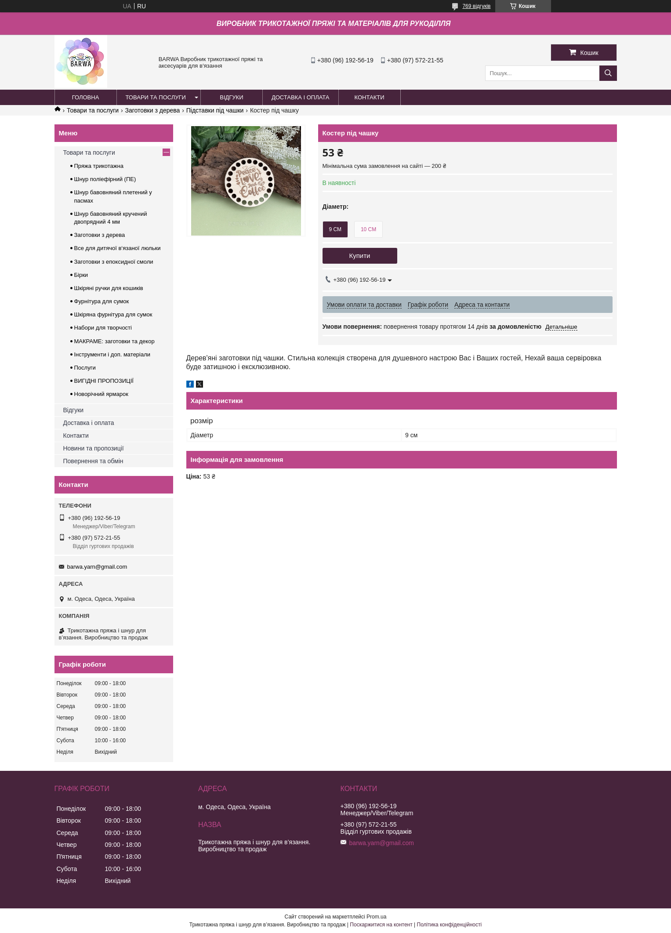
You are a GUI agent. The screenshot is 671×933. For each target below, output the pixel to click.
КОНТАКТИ (369, 97)
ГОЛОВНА (85, 97)
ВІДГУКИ (231, 97)
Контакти (76, 435)
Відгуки (73, 410)
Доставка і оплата (88, 422)
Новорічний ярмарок (101, 394)
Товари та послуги (93, 110)
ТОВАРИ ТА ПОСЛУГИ (156, 97)
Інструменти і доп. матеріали (112, 354)
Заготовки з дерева (152, 110)
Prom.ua (376, 917)
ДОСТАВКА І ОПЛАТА (301, 97)
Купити (359, 255)
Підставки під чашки (215, 110)
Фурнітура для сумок (101, 301)
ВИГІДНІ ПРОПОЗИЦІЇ (104, 381)
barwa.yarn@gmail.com (97, 566)
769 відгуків (476, 6)
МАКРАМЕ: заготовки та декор (114, 341)
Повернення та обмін (93, 461)
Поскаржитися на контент (381, 925)
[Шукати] (608, 73)
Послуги (85, 367)
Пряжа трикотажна (98, 166)
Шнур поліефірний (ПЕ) (105, 179)
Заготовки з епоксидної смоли (113, 261)
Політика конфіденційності (449, 925)
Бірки (81, 275)
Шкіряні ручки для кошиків (108, 288)
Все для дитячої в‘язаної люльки (117, 248)
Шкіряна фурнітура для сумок (113, 314)
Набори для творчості (103, 327)
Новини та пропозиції (93, 448)
